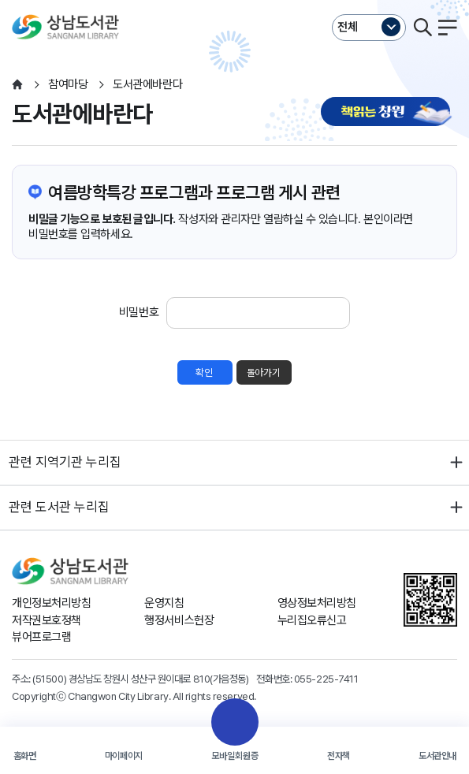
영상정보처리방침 (316, 603)
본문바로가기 (234, 0)
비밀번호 (138, 312)
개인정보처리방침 (51, 603)
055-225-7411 (326, 678)
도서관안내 (437, 755)
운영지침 (164, 603)
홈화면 (24, 755)
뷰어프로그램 (41, 637)
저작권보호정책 (46, 620)
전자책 (338, 755)
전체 (347, 27)
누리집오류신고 (312, 620)
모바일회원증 (235, 755)
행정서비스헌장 (179, 620)
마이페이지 (124, 755)
